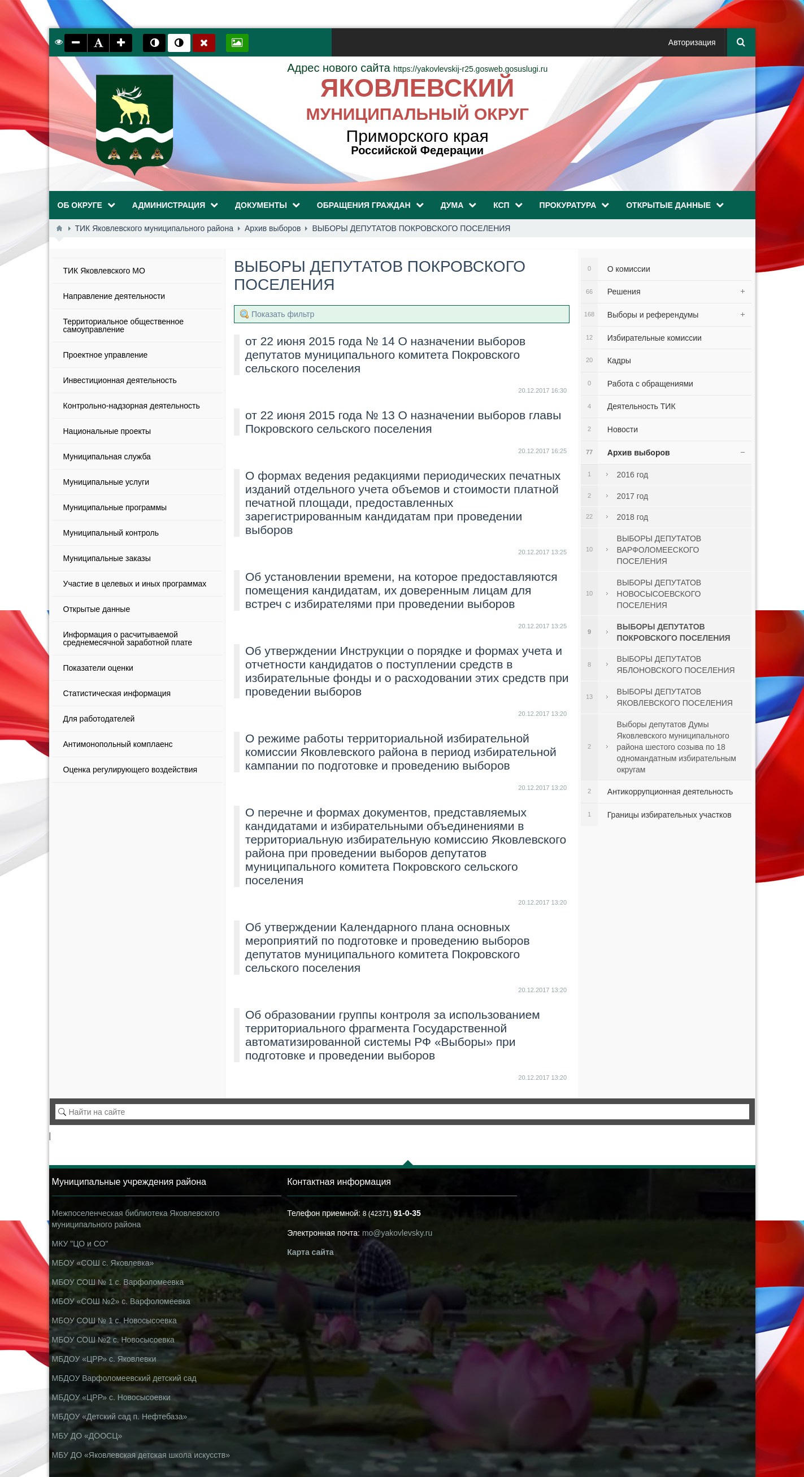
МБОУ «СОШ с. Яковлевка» (103, 1262)
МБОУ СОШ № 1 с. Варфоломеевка (118, 1282)
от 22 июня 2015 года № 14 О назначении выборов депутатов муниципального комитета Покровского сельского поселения (385, 355)
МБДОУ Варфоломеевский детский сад (124, 1378)
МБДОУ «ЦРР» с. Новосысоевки (111, 1397)
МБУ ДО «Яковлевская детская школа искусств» (141, 1454)
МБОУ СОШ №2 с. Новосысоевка (113, 1339)
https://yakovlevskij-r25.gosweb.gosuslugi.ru (417, 68)
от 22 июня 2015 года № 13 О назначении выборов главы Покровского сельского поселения (403, 422)
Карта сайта (310, 1252)
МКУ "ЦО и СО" (80, 1243)
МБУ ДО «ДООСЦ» (87, 1435)
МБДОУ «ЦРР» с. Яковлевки (104, 1358)
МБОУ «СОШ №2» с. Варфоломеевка (121, 1301)
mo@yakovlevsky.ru (397, 1232)
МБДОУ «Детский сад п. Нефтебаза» (120, 1416)
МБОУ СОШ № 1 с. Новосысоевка (114, 1320)
